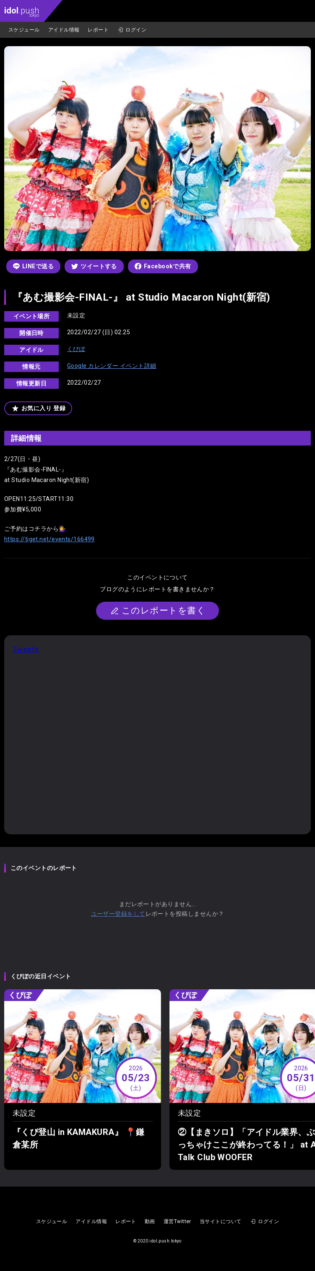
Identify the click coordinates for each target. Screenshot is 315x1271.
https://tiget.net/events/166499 (49, 539)
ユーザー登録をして (118, 913)
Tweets (26, 649)
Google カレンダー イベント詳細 (111, 365)
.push (21, 11)
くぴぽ (76, 349)
